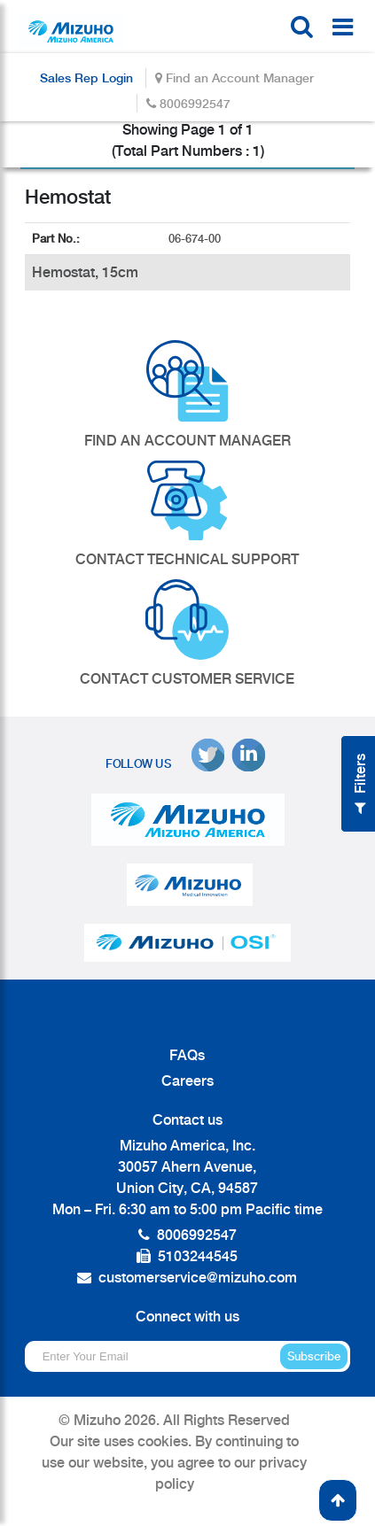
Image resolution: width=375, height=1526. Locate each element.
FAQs (187, 1055)
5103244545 (198, 1256)
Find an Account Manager (234, 77)
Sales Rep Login (86, 77)
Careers (187, 1081)
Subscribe (313, 1356)
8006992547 (188, 103)
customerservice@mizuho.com (197, 1277)
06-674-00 (196, 238)
